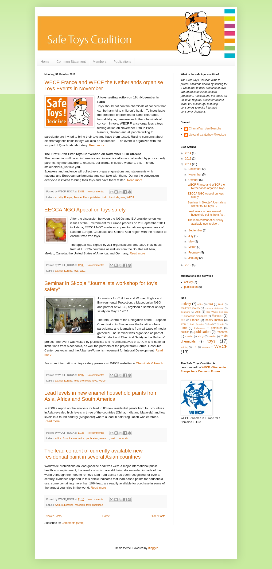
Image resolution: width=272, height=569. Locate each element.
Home (45, 61)
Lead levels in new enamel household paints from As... (206, 213)
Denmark (185, 312)
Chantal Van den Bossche (205, 128)
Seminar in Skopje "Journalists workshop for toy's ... (207, 204)
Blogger (153, 548)
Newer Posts (54, 516)
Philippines (199, 328)
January (193, 258)
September (195, 230)
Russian (189, 336)
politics (185, 332)
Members (99, 61)
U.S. (195, 347)
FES (183, 320)
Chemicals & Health (149, 363)
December (195, 169)
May (191, 241)
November (195, 174)
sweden (212, 336)
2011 (188, 164)
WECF (130, 197)
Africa (58, 438)
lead (210, 324)
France (78, 197)
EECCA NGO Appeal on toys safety (85, 210)
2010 (188, 265)
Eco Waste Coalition (217, 312)
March (192, 247)
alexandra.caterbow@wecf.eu (207, 134)
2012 (188, 158)
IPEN (183, 324)
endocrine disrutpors (195, 316)
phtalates (95, 197)
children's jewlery (190, 308)
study (201, 336)
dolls (198, 311)
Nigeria (220, 324)
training (184, 347)
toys (122, 197)
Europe (68, 197)
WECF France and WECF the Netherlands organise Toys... (207, 186)
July (191, 236)
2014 (188, 153)
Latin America (76, 438)
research (104, 438)
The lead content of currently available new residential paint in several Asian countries (93, 454)
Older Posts (158, 516)
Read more (96, 145)
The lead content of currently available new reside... (205, 221)
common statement (214, 308)
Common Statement (71, 61)
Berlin (221, 304)
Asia (65, 438)
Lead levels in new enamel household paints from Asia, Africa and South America (101, 396)
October (193, 180)
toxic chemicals (110, 197)
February (194, 252)
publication (92, 438)
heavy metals (214, 320)
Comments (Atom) (73, 523)
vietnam (206, 347)
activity (59, 197)
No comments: (96, 191)
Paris (86, 197)
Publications (122, 61)
